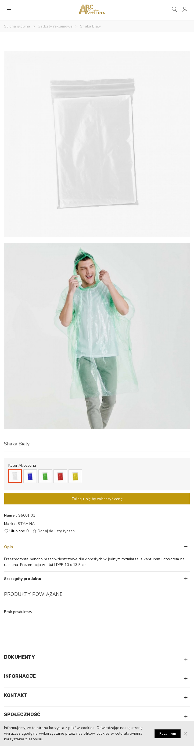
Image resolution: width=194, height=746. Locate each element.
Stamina (26, 523)
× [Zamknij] (185, 733)
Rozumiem (167, 733)
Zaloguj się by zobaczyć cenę (97, 498)
